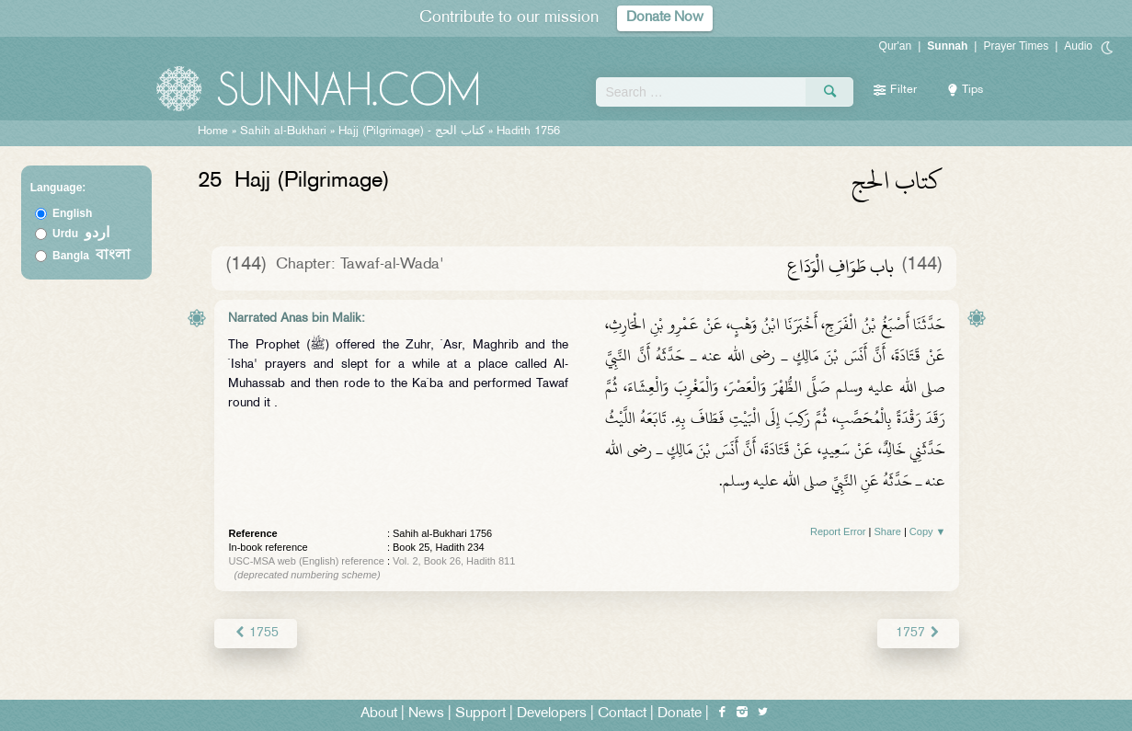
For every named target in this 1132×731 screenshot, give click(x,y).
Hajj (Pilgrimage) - (413, 131)
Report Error (838, 531)
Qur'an (895, 46)
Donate (679, 714)
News (426, 714)
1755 (255, 633)
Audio (1078, 46)
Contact (622, 714)
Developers (552, 714)
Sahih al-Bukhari (283, 131)
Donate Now (664, 18)
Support (480, 714)
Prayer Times (1015, 46)
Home (213, 131)
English (72, 213)
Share (887, 531)
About (378, 714)
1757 (918, 633)
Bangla (91, 255)
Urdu (80, 233)
